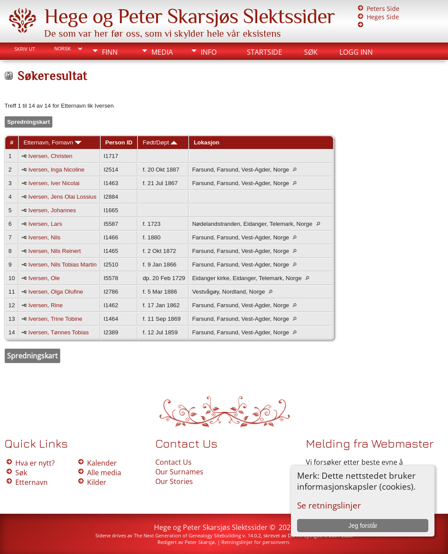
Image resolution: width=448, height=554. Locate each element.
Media (162, 52)
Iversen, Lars (45, 224)
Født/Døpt (160, 142)
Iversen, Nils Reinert (54, 251)
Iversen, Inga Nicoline (56, 169)
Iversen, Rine (45, 305)
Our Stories (174, 481)
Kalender (102, 463)
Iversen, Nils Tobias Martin (62, 264)
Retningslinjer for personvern (255, 542)
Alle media (104, 472)
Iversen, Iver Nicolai (54, 183)
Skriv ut (24, 49)
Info (209, 52)
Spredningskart (28, 122)
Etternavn (31, 482)
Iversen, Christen (50, 156)
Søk (311, 52)
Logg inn (356, 52)
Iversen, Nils (44, 237)
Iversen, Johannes (52, 210)
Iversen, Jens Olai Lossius (62, 196)
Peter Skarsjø (200, 542)
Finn (110, 52)
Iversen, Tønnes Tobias (58, 332)
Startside (264, 52)
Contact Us (173, 462)
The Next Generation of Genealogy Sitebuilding (187, 535)
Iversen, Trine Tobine (55, 319)
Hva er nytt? (35, 463)
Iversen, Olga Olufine (55, 291)
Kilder (96, 482)
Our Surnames (179, 472)
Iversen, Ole (44, 278)
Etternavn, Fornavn (52, 142)
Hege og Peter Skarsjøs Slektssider (189, 16)
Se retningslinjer (329, 505)
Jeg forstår (362, 525)
